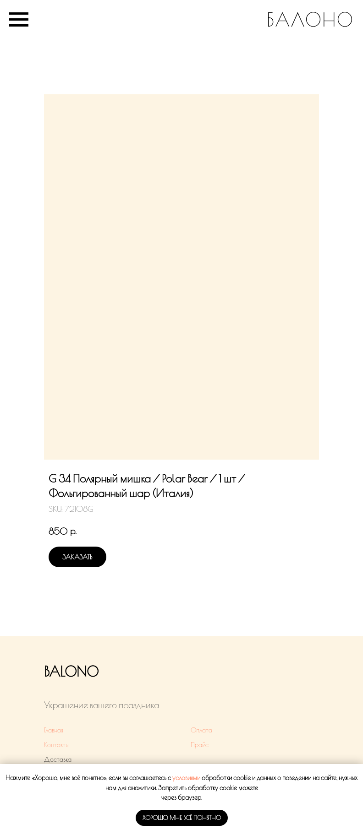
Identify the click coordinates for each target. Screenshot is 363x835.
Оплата (201, 730)
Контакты (56, 744)
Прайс (200, 744)
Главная (53, 730)
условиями (186, 777)
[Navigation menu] (18, 19)
